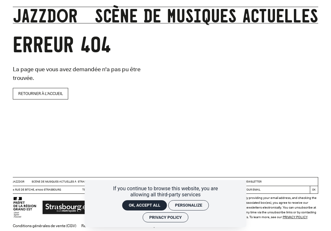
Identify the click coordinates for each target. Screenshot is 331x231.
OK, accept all (144, 205)
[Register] (314, 190)
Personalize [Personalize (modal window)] (188, 205)
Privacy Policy (295, 217)
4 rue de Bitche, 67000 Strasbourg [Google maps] (37, 190)
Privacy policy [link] (165, 217)
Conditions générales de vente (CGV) (44, 225)
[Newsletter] (276, 190)
